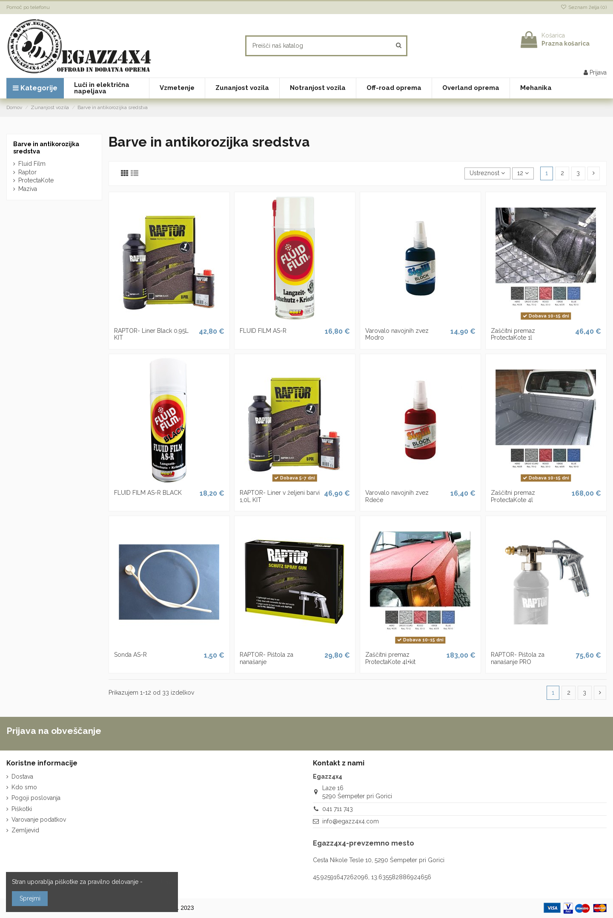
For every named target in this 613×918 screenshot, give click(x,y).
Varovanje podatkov (38, 819)
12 (523, 173)
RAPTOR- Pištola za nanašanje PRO (517, 658)
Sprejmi (30, 898)
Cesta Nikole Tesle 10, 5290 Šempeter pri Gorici (378, 860)
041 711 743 (337, 808)
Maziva (27, 188)
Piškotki (21, 808)
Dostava (22, 776)
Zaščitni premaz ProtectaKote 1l (513, 334)
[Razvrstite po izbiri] (487, 173)
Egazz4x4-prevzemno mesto (363, 843)
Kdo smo (24, 787)
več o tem (158, 881)
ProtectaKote (36, 180)
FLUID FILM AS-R (263, 330)
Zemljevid (25, 830)
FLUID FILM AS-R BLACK (148, 492)
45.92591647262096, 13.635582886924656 (372, 877)
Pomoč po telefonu (28, 7)
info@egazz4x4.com (350, 821)
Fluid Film (32, 163)
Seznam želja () (584, 7)
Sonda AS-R (130, 654)
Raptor (27, 172)
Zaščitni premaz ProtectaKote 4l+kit (390, 658)
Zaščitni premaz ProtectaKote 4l (513, 496)
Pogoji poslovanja (35, 797)
